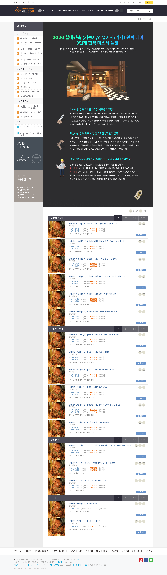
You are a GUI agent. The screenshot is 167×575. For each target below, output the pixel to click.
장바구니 (131, 2)
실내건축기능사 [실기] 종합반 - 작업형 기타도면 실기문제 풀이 (93, 224)
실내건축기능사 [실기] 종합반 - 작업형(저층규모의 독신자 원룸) (93, 312)
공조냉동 (67, 11)
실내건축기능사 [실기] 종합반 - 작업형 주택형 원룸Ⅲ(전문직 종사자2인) (97, 276)
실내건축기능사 (23, 33)
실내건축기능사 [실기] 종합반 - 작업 (29, 128)
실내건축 (100, 11)
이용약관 (27, 551)
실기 (134, 218)
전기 (54, 11)
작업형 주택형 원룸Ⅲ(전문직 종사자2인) (29, 54)
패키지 (20, 122)
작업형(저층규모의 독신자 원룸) (29, 64)
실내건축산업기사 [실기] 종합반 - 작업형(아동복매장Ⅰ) (90, 352)
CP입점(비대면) (102, 551)
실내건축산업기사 (24, 69)
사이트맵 (149, 551)
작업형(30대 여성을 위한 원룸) (28, 60)
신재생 (76, 11)
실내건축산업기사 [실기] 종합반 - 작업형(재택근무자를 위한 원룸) (94, 405)
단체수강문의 (137, 551)
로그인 (149, 2)
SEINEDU (24, 10)
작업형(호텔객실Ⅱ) (25, 96)
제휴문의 (89, 551)
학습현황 (122, 2)
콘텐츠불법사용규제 (59, 551)
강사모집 (115, 551)
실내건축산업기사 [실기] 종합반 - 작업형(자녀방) (88, 387)
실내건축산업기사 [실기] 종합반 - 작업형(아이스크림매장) (91, 370)
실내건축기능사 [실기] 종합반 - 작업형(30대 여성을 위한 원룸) (93, 294)
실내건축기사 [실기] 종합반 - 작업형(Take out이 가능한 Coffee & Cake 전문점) (100, 445)
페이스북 (146, 560)
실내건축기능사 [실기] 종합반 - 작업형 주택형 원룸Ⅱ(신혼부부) (93, 259)
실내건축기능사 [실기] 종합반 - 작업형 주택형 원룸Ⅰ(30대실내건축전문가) (98, 241)
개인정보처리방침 (41, 551)
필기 (126, 218)
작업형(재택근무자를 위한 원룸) (29, 92)
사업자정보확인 (76, 551)
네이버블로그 (151, 560)
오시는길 (17, 551)
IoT (48, 11)
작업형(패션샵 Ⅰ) (24, 117)
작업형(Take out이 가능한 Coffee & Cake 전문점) (27, 107)
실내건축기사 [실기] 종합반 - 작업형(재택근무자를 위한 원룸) (92, 463)
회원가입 (140, 2)
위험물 (91, 11)
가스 (59, 11)
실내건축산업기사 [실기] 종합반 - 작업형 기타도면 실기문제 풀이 (94, 335)
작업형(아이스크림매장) (26, 83)
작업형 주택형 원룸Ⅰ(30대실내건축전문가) (29, 44)
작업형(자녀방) (23, 87)
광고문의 (125, 551)
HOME (139, 19)
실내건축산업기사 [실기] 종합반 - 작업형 (29, 134)
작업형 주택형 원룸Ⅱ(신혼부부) (29, 49)
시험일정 (17, 2)
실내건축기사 (22, 101)
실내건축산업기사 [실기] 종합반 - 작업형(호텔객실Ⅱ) (89, 422)
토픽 (43, 11)
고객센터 (26, 2)
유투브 (141, 560)
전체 (118, 218)
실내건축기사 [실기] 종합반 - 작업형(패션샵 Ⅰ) (87, 481)
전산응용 (109, 11)
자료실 (34, 2)
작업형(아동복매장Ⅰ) (25, 79)
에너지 (83, 11)
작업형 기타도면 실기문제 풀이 (28, 39)
